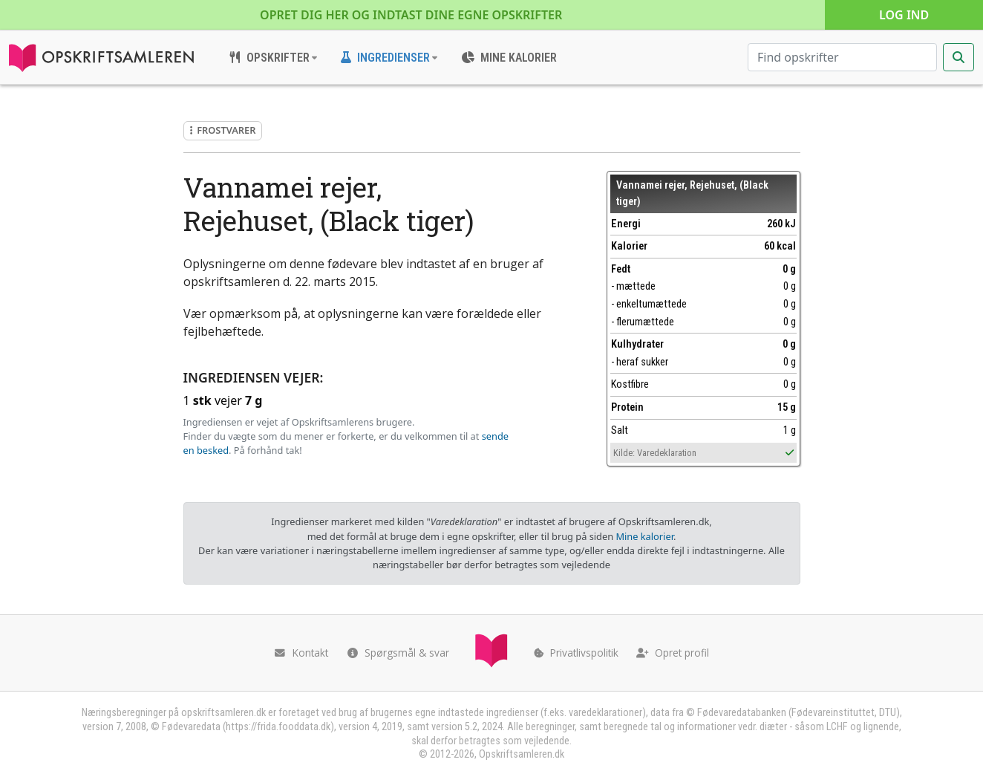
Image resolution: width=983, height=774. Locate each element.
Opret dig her (411, 15)
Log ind (904, 15)
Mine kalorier (644, 536)
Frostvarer (223, 130)
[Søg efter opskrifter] (842, 57)
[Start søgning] (958, 57)
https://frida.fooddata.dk (278, 727)
